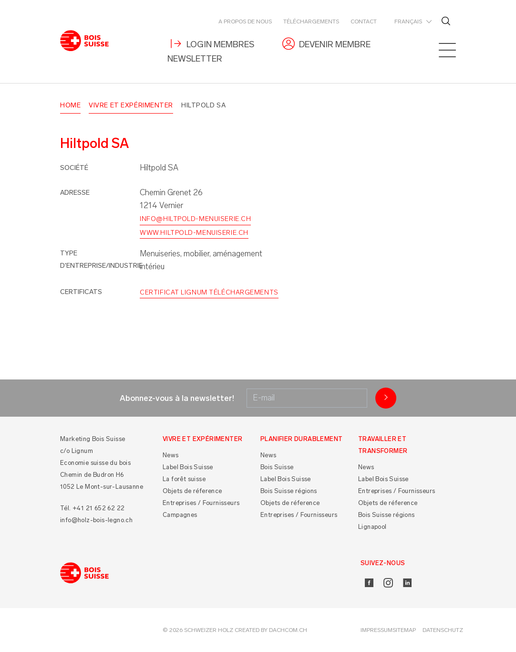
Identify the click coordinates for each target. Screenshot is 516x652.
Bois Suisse (276, 467)
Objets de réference (192, 490)
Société (74, 168)
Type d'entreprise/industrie (101, 259)
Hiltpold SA (203, 105)
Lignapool (372, 526)
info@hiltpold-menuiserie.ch (195, 219)
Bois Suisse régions (288, 490)
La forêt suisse (184, 479)
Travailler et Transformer (382, 444)
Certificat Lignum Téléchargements (209, 292)
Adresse (75, 193)
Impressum (376, 630)
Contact (364, 21)
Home (70, 105)
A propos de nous (245, 21)
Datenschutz (443, 630)
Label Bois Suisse (188, 467)
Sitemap (404, 630)
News (171, 455)
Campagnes (180, 514)
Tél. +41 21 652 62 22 (92, 508)
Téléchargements (311, 21)
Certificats (81, 292)
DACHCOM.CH (288, 630)
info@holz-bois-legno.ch (96, 520)
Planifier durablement (301, 438)
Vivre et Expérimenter (131, 105)
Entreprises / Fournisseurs (201, 502)
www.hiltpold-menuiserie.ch (194, 233)
